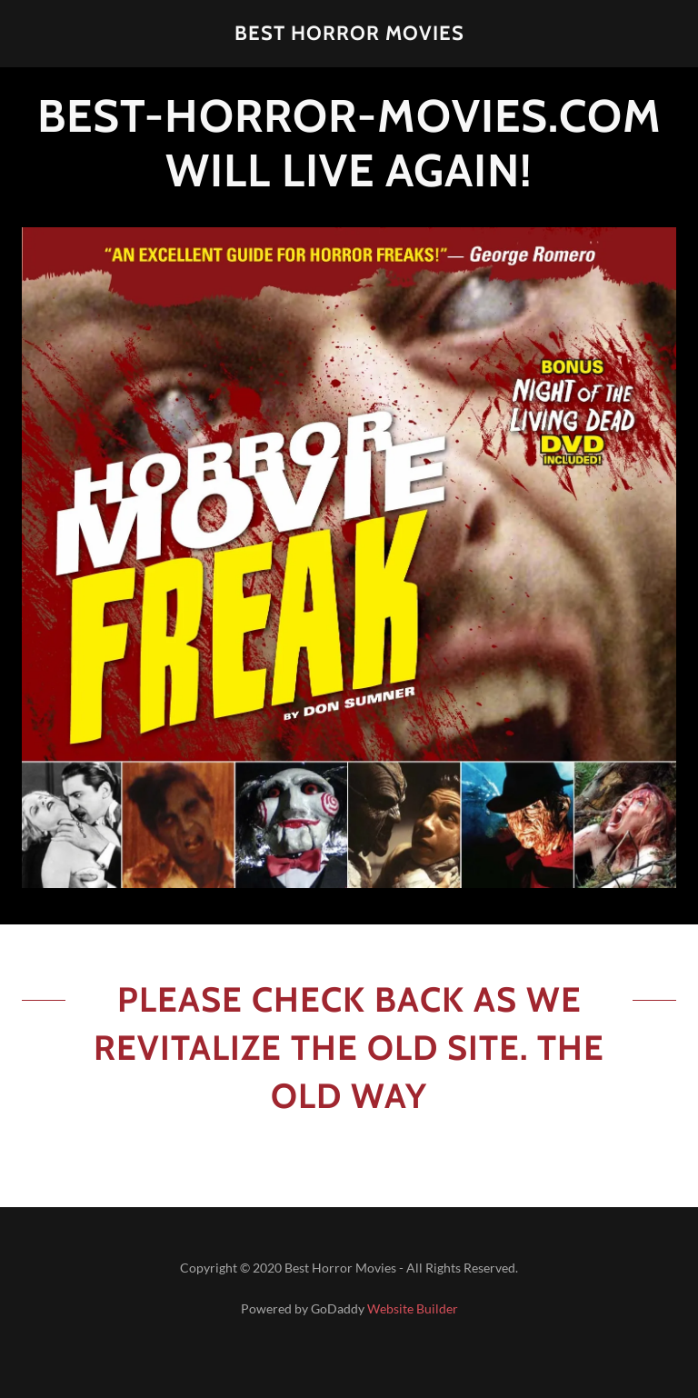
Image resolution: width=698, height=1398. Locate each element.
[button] (349, 33)
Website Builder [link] (412, 1308)
